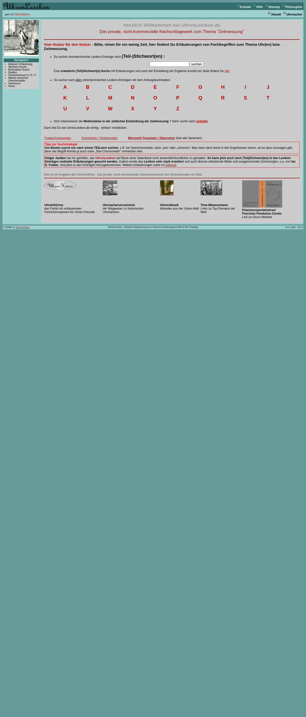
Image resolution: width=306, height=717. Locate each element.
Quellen (12, 72)
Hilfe (259, 7)
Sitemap (274, 7)
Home (11, 86)
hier (227, 71)
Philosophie (293, 7)
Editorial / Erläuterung (20, 64)
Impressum (14, 83)
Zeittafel (202, 121)
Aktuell (276, 14)
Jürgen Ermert (22, 227)
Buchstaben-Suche (19, 69)
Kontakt (245, 7)
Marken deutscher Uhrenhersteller (18, 79)
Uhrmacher (294, 14)
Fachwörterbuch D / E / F (22, 75)
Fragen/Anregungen (57, 138)
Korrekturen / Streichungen (99, 138)
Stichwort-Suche (17, 67)
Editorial (170, 165)
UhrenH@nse (22, 14)
